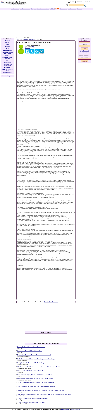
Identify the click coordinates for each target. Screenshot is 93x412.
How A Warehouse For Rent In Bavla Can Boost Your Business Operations (36, 386)
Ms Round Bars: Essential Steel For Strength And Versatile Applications (36, 382)
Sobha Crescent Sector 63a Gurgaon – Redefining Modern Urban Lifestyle (36, 359)
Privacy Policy (65, 409)
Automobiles (7, 62)
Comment (27, 48)
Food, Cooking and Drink (7, 70)
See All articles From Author (51, 302)
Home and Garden (7, 50)
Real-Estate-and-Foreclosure (27, 39)
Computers (7, 67)
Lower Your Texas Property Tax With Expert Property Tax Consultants (34, 374)
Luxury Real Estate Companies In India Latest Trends (31, 402)
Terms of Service (75, 409)
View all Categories (7, 75)
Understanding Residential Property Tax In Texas (29, 351)
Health (7, 44)
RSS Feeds (54, 8)
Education (7, 46)
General (7, 42)
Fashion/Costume (7, 72)
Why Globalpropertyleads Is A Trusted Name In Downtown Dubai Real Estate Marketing (39, 367)
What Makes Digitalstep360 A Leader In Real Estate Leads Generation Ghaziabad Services (41, 390)
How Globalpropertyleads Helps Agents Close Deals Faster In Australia (35, 378)
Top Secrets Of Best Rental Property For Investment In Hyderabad (34, 355)
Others (7, 60)
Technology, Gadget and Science (7, 53)
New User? (84, 52)
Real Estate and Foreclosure (7, 65)
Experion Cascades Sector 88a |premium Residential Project (33, 398)
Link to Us (79, 8)
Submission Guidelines (43, 8)
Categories (33, 8)
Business (7, 40)
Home (71, 1)
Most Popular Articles (25, 8)
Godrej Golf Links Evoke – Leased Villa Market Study (30, 363)
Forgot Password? (84, 51)
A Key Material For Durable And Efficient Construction (30, 370)
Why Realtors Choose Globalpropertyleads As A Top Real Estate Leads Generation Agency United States (44, 394)
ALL (17, 39)
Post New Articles (72, 8)
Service (7, 55)
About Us (79, 1)
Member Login (63, 8)
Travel (7, 48)
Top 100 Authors (15, 8)
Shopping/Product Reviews (7, 58)
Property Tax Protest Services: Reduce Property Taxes (31, 347)
